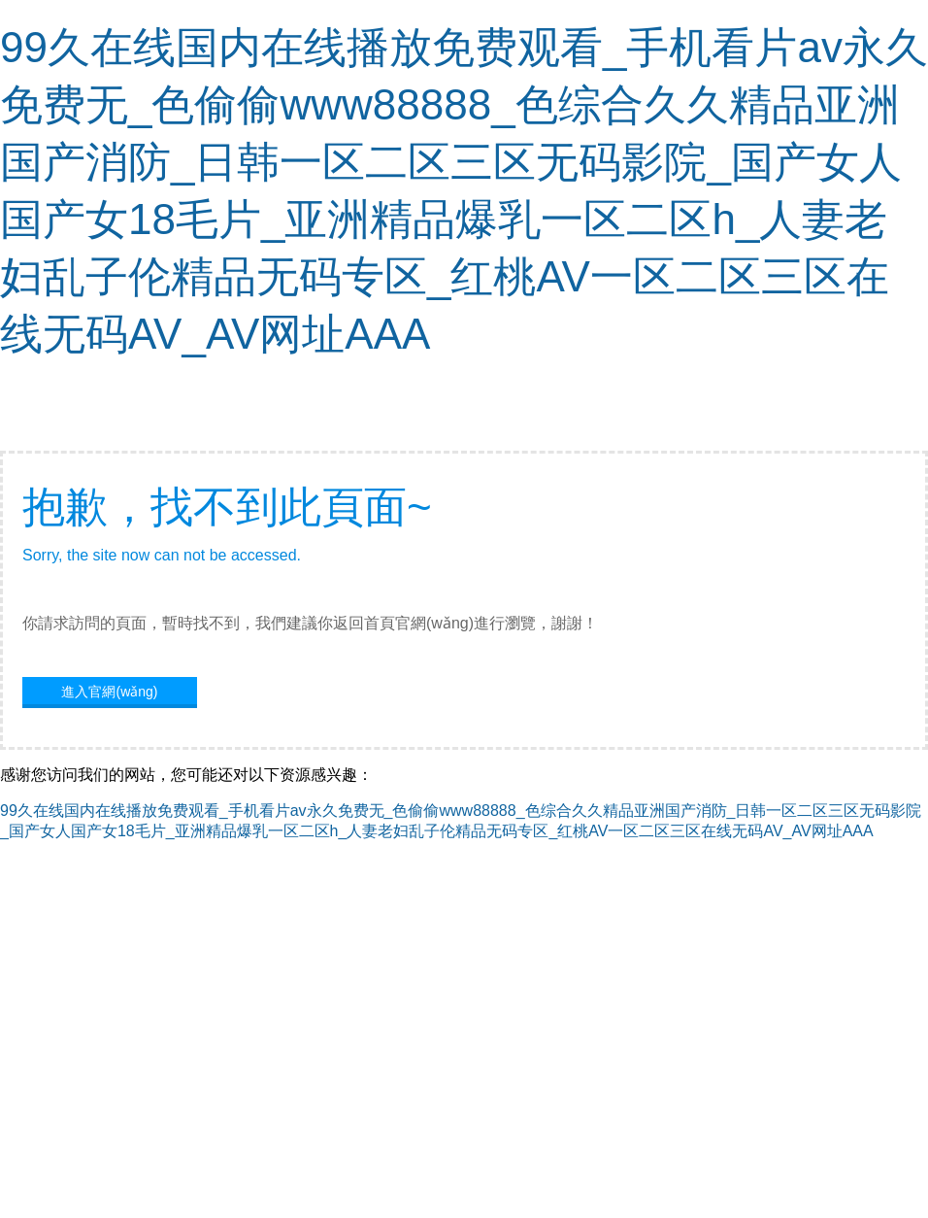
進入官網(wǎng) (109, 691)
